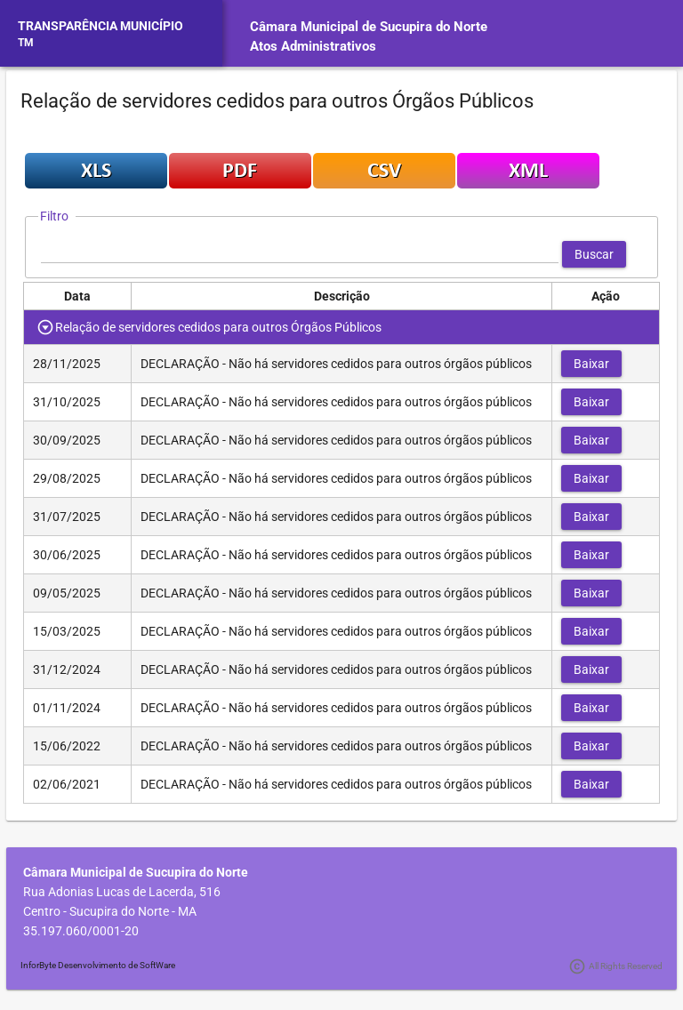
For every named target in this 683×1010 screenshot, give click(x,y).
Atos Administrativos (313, 46)
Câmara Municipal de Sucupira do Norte (368, 27)
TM (26, 42)
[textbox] (299, 254)
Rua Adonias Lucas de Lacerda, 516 (122, 892)
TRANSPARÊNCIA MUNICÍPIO (100, 26)
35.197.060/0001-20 (81, 931)
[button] (594, 254)
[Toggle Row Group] (45, 327)
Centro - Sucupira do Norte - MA (110, 911)
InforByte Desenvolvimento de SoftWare (97, 965)
